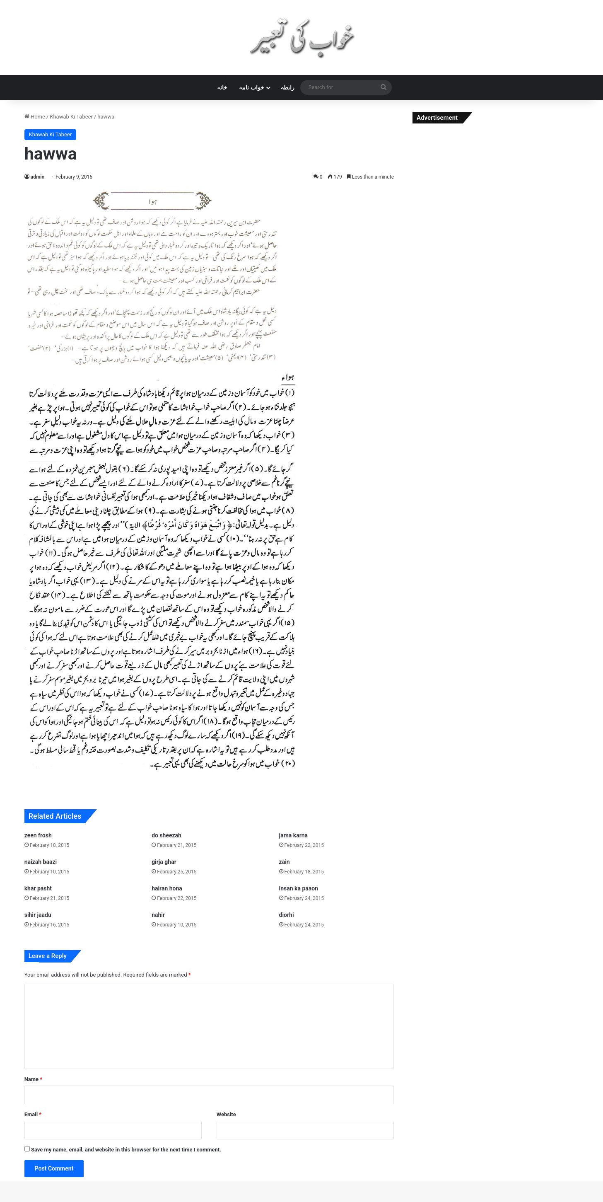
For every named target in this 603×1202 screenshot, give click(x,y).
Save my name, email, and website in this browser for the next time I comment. (126, 1149)
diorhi (286, 915)
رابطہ (287, 87)
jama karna (293, 835)
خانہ (222, 87)
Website (226, 1114)
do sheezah (166, 835)
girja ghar (164, 862)
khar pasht (38, 888)
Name (33, 1079)
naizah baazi (40, 862)
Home (34, 117)
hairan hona (167, 888)
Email (33, 1114)
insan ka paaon (298, 888)
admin (37, 177)
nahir (158, 915)
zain (284, 862)
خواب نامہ (251, 87)
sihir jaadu (37, 915)
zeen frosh (38, 835)
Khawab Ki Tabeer (71, 117)
